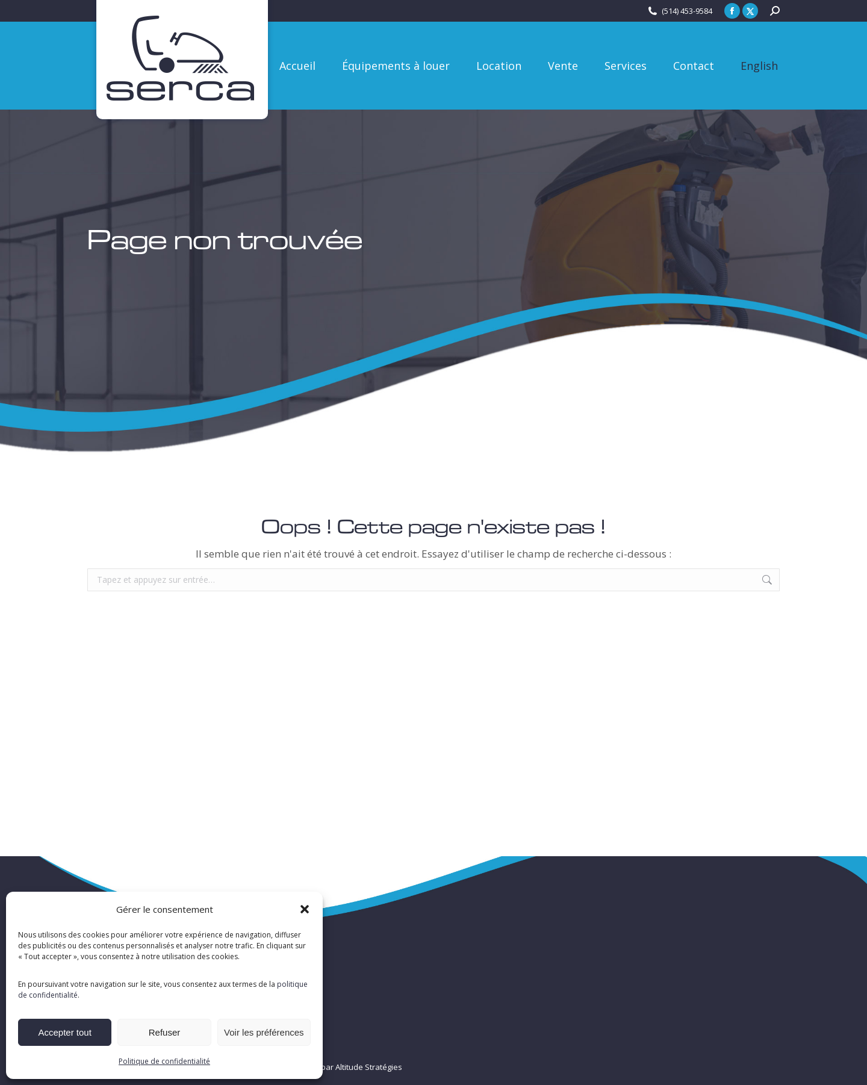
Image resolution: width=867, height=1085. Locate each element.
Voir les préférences (264, 1032)
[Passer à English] (759, 66)
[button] (305, 909)
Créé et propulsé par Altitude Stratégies (330, 1067)
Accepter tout (64, 1032)
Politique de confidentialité (164, 1061)
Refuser (165, 1032)
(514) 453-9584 (687, 10)
